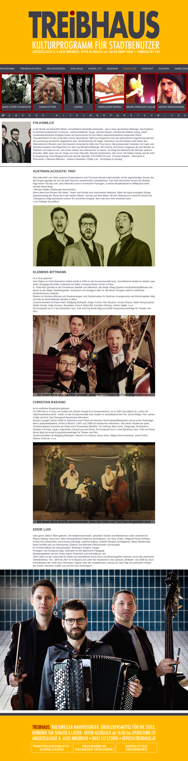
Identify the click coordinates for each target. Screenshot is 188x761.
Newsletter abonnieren (136, 747)
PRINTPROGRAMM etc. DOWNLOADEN (51, 747)
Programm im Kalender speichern (94, 747)
